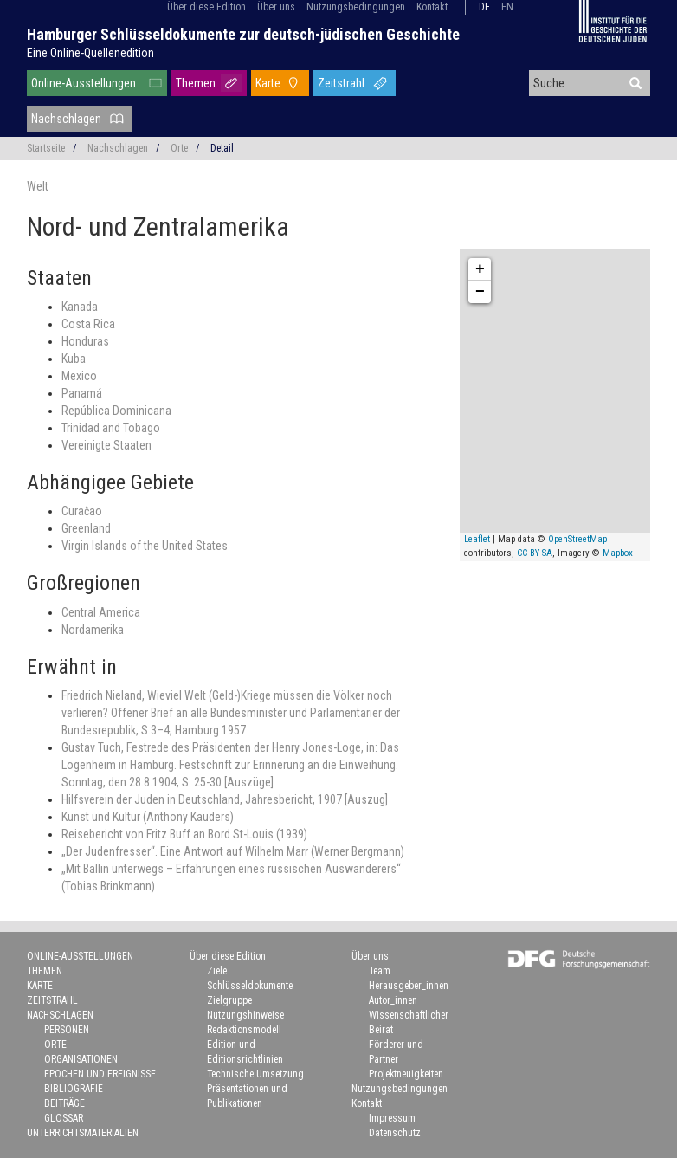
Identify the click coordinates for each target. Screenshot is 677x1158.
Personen (66, 1030)
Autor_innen (393, 1000)
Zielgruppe (229, 1000)
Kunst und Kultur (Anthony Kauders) (147, 817)
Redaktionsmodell (244, 1030)
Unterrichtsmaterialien (83, 1133)
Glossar (63, 1118)
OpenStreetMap (577, 539)
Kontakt (432, 7)
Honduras (85, 341)
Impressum (392, 1118)
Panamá (81, 393)
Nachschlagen (66, 119)
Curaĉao (81, 511)
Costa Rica (88, 324)
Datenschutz (395, 1133)
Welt (37, 186)
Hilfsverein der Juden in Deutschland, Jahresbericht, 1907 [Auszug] (224, 799)
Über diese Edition (206, 7)
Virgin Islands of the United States (144, 546)
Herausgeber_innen (408, 986)
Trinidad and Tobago (110, 428)
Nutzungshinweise (245, 1015)
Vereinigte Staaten (106, 445)
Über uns (276, 7)
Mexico (79, 376)
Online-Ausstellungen (83, 83)
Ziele (217, 971)
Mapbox (618, 553)
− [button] (480, 291)
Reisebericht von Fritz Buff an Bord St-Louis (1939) (184, 834)
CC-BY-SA (534, 553)
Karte (267, 83)
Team (379, 971)
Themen (196, 83)
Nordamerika (92, 630)
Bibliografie (73, 1089)
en (507, 7)
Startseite (46, 148)
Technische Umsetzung (255, 1074)
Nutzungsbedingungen (355, 7)
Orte (179, 148)
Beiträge (64, 1103)
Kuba (73, 359)
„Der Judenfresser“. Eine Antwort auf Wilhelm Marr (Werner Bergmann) (232, 851)
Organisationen (81, 1059)
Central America (100, 612)
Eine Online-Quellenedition (90, 53)
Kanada (79, 307)
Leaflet (477, 539)
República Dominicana (116, 410)
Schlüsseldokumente (250, 986)
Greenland (86, 528)
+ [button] (480, 269)
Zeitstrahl (341, 83)
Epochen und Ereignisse (100, 1074)
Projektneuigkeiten (406, 1074)
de (484, 7)
